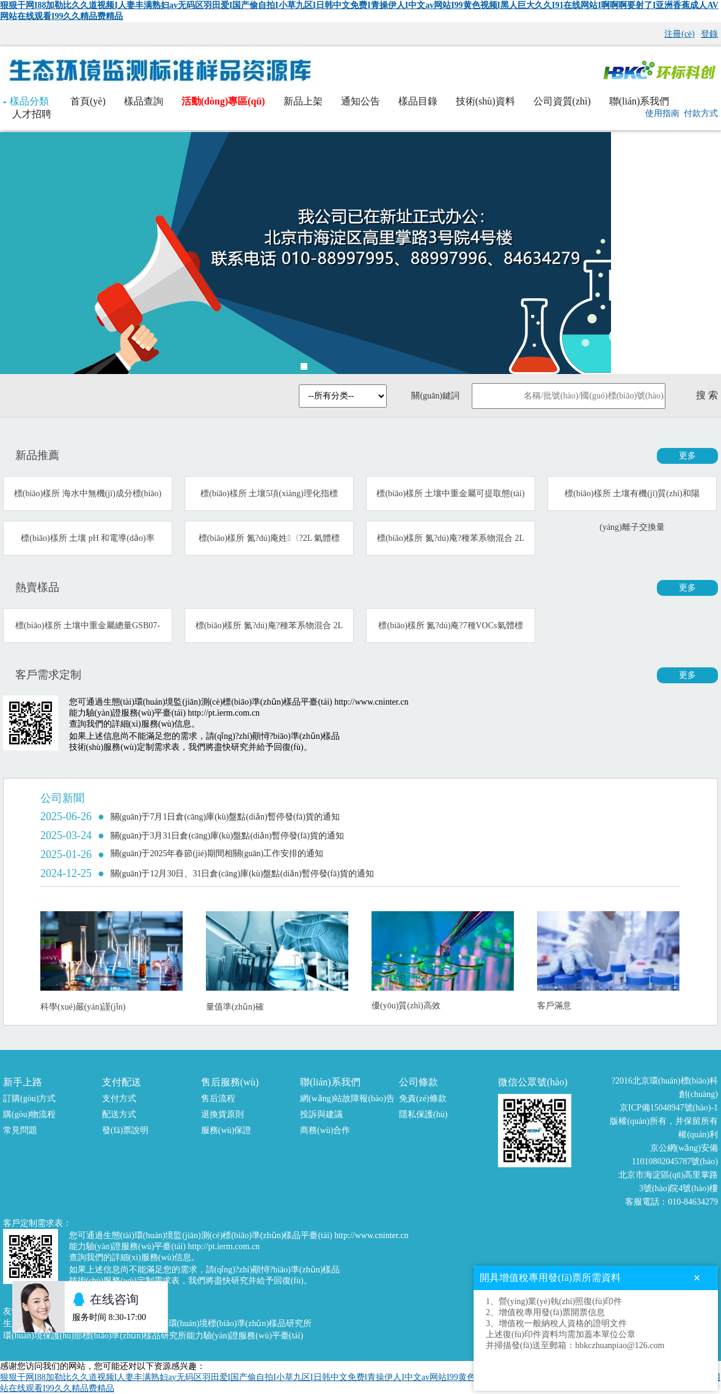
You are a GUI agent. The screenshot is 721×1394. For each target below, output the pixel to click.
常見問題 (20, 1130)
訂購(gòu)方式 (29, 1098)
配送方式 (119, 1114)
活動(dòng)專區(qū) (223, 101)
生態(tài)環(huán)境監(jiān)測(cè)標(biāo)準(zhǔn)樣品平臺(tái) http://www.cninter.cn (256, 701)
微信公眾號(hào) (533, 1082)
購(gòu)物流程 (29, 1114)
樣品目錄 (417, 101)
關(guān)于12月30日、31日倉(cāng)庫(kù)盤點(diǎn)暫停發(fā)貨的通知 (242, 873)
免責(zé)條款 (423, 1098)
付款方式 (701, 113)
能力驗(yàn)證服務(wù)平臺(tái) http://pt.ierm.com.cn (164, 712)
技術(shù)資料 (485, 101)
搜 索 (707, 395)
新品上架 (303, 101)
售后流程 (218, 1098)
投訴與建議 (321, 1114)
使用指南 (662, 113)
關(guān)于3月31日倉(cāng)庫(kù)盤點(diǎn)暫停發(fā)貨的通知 (227, 835)
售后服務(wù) (229, 1082)
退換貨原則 (222, 1114)
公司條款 (418, 1082)
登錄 (709, 34)
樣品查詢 (143, 101)
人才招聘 (31, 114)
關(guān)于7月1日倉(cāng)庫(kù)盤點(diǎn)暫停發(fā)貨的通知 (225, 816)
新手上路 (22, 1082)
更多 (687, 455)
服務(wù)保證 (226, 1130)
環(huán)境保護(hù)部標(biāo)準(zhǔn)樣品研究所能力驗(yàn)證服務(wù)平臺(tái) (153, 1335)
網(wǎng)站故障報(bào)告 (347, 1098)
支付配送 (121, 1082)
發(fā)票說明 (125, 1130)
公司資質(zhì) (562, 101)
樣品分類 (26, 101)
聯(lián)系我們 (639, 101)
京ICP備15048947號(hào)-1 (669, 1107)
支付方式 (119, 1098)
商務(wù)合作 (325, 1130)
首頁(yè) (88, 101)
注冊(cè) (679, 34)
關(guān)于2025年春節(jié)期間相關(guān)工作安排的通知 (217, 853)
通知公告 (360, 101)
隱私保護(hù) (423, 1114)
